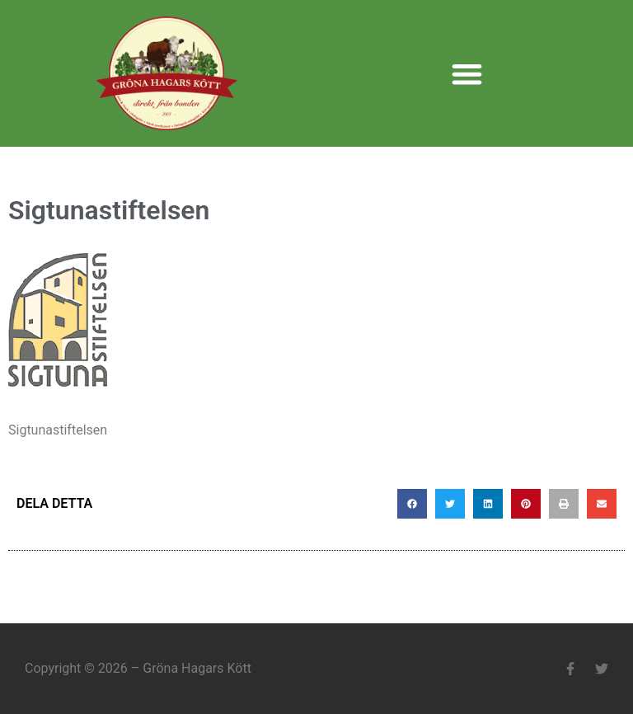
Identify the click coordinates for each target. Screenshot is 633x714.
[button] (467, 73)
